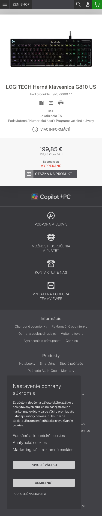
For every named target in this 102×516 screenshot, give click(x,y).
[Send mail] (51, 103)
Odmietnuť (44, 483)
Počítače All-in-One (42, 370)
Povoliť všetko (44, 465)
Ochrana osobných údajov (37, 333)
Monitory (67, 370)
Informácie (51, 319)
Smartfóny (47, 363)
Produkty (51, 356)
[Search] (78, 4)
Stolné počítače (71, 363)
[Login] (87, 4)
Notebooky (27, 363)
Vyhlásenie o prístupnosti (42, 341)
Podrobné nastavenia (29, 493)
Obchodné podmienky (31, 326)
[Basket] (97, 4)
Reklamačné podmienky (69, 326)
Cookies (72, 341)
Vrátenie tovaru (72, 333)
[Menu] (4, 4)
